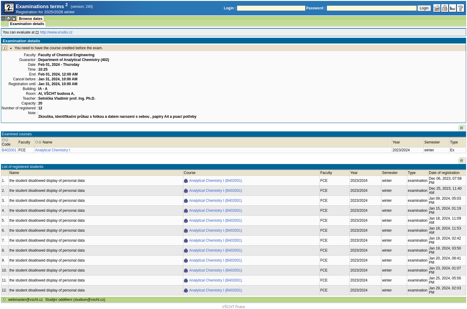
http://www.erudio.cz (56, 32)
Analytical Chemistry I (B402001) (215, 181)
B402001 (9, 150)
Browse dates (30, 19)
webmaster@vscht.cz (25, 300)
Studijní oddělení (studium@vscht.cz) (75, 300)
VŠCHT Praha (233, 307)
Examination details (27, 24)
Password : (315, 8)
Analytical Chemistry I (52, 150)
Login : (230, 8)
